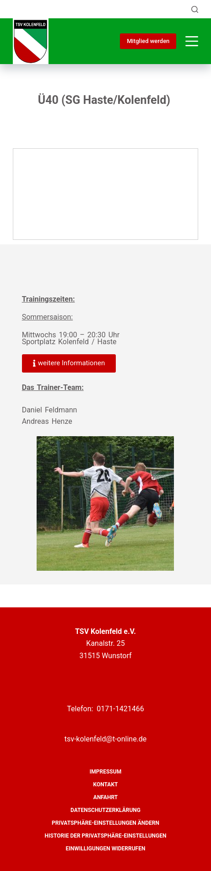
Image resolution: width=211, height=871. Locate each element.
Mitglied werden (148, 41)
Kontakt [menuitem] (105, 784)
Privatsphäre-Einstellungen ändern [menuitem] (105, 823)
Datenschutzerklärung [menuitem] (105, 810)
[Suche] (194, 9)
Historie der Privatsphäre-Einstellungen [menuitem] (106, 836)
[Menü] (191, 41)
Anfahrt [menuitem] (105, 797)
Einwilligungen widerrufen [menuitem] (106, 848)
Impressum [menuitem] (105, 771)
